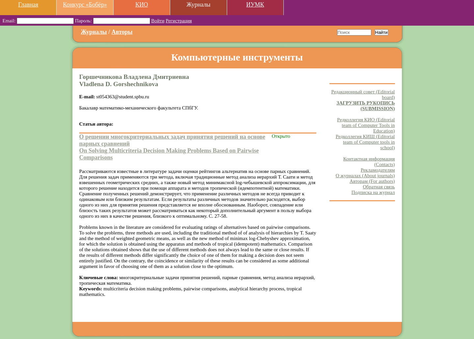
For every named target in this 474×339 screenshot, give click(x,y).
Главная (28, 4)
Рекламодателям (378, 170)
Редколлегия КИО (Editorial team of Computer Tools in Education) (366, 125)
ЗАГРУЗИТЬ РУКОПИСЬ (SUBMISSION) (365, 105)
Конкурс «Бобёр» (85, 4)
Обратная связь (379, 186)
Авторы (122, 32)
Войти (157, 20)
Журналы (94, 32)
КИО (141, 4)
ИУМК (255, 4)
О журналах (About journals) (365, 175)
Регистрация (179, 20)
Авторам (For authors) (372, 181)
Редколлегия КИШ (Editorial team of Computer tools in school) (365, 142)
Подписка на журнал (373, 192)
